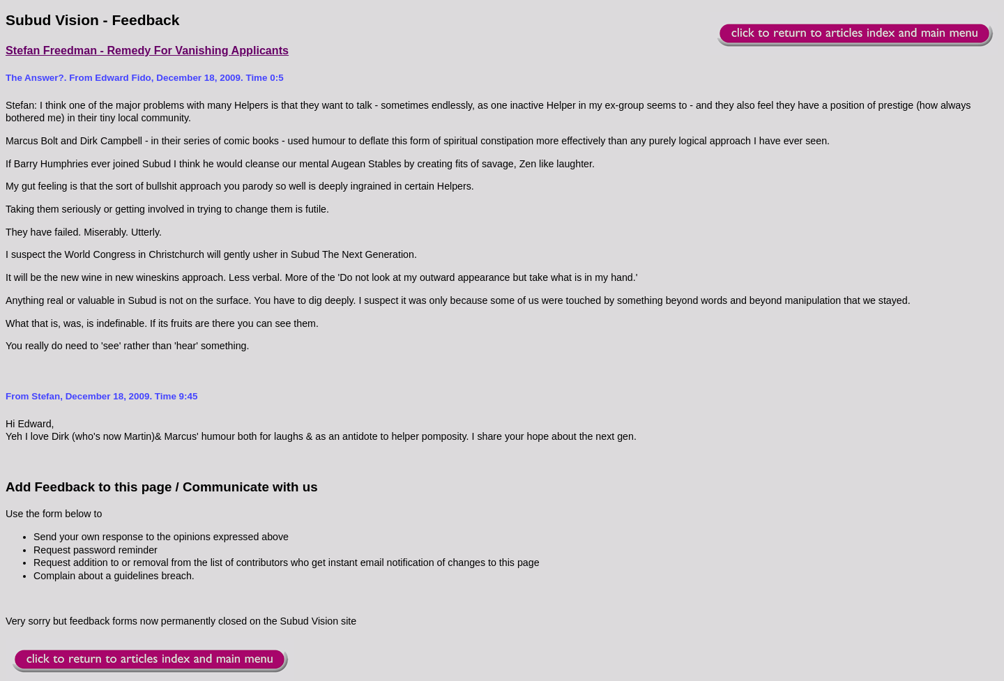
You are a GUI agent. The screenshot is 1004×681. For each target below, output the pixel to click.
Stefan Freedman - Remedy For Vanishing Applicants (147, 50)
